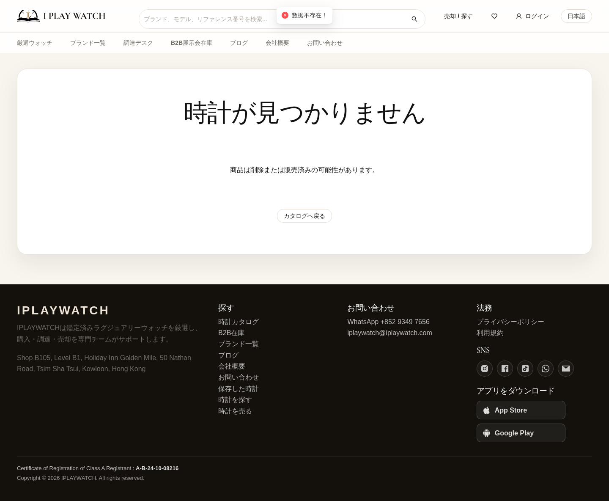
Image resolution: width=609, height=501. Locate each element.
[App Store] (521, 410)
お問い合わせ (325, 42)
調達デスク (138, 42)
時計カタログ (238, 321)
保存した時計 (238, 388)
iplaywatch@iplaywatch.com (389, 332)
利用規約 (490, 332)
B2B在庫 (231, 332)
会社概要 (277, 42)
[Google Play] (521, 433)
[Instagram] (485, 369)
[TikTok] (525, 369)
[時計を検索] (414, 19)
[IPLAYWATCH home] (72, 16)
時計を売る (235, 411)
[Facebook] (505, 369)
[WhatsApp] (546, 369)
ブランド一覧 (88, 42)
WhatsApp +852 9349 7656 (388, 321)
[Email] (566, 369)
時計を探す (235, 399)
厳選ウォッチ (34, 42)
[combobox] (275, 19)
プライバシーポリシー (510, 321)
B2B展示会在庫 (191, 42)
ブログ (239, 42)
